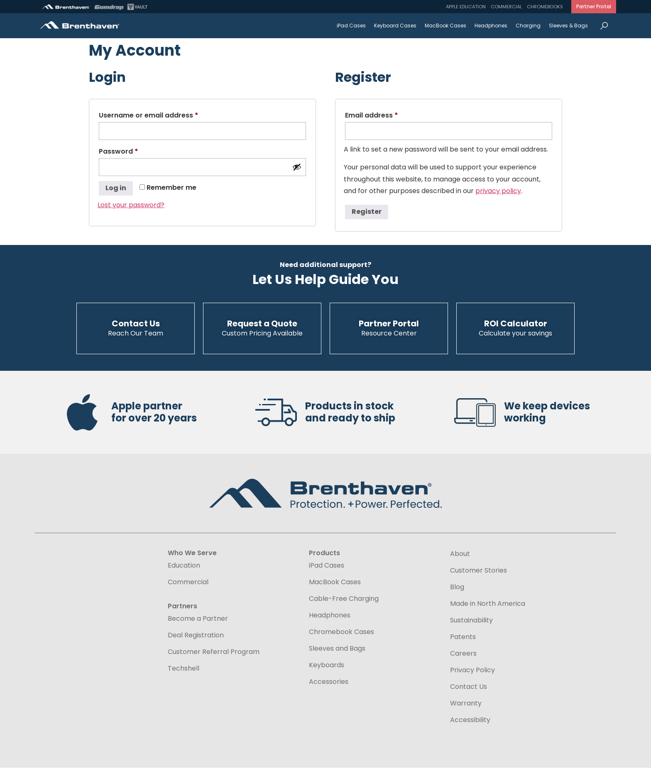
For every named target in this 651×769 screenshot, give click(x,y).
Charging (528, 25)
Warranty (466, 704)
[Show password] (296, 166)
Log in (115, 188)
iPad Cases (351, 25)
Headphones (491, 25)
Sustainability (471, 621)
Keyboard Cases (395, 25)
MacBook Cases (445, 25)
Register (367, 211)
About (460, 555)
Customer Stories (478, 572)
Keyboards (326, 666)
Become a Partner (198, 620)
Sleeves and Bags (337, 650)
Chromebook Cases (341, 633)
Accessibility (470, 721)
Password (133, 150)
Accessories (328, 683)
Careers (463, 655)
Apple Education (466, 6)
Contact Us (468, 688)
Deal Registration (196, 636)
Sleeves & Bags (568, 25)
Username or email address (163, 114)
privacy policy (498, 191)
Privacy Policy (472, 671)
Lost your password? (131, 205)
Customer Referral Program (213, 653)
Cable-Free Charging (344, 600)
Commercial (506, 6)
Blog (457, 588)
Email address (386, 114)
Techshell (183, 670)
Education (184, 567)
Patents (463, 638)
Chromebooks (545, 6)
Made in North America (487, 605)
